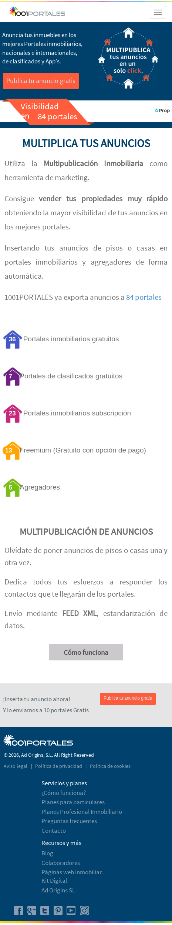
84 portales (144, 297)
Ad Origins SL (58, 890)
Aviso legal (16, 766)
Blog (47, 853)
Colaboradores (60, 863)
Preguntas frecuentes (69, 821)
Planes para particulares (73, 802)
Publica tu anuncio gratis (40, 80)
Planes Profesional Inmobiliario (81, 812)
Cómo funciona (86, 652)
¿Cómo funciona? (63, 793)
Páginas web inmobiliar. (72, 872)
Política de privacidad (59, 766)
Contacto (53, 830)
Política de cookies (110, 766)
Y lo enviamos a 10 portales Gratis (46, 710)
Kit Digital (54, 880)
